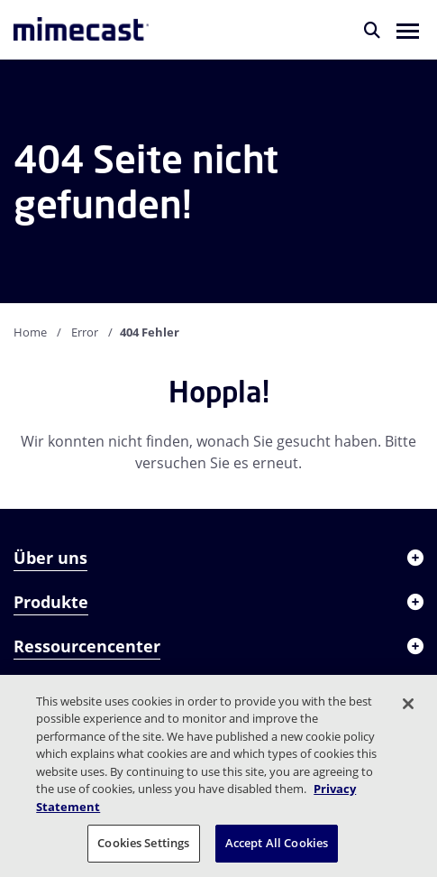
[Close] (408, 704)
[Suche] (372, 30)
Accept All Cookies (276, 843)
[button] (407, 29)
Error (84, 332)
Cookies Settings (143, 843)
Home (30, 332)
